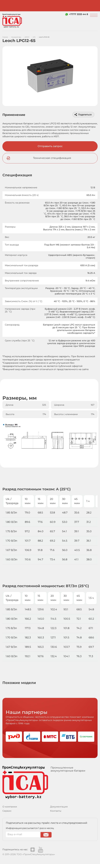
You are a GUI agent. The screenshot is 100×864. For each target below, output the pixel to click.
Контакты (55, 810)
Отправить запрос (50, 146)
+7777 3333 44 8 (78, 14)
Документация (59, 806)
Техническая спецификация (52, 158)
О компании (9, 806)
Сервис (7, 810)
